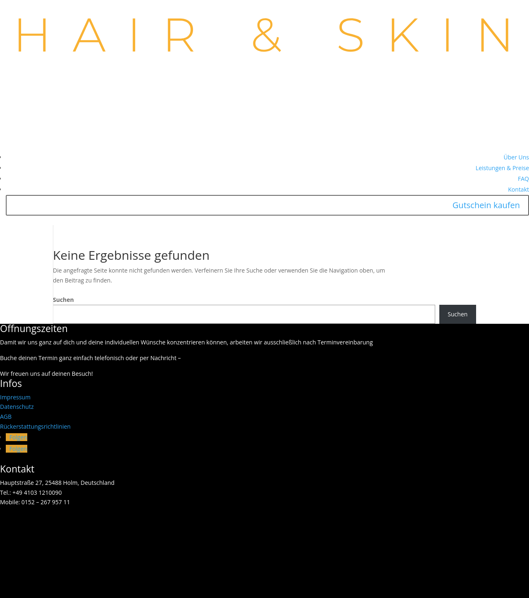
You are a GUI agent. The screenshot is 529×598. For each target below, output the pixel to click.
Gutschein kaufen (486, 205)
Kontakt (518, 189)
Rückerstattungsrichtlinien (35, 426)
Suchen (63, 300)
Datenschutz (16, 407)
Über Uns (516, 157)
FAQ (523, 179)
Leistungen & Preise (502, 168)
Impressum (15, 397)
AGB (6, 416)
